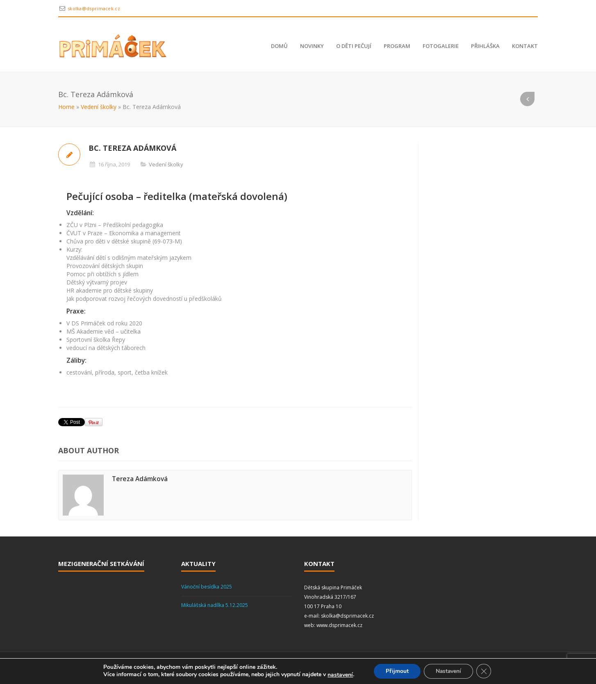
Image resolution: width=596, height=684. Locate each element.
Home (66, 107)
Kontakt (525, 46)
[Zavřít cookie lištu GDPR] (485, 671)
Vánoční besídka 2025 (206, 586)
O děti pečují (353, 46)
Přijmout (396, 671)
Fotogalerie (441, 46)
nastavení (339, 675)
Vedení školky (98, 107)
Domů (279, 46)
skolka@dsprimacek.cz (94, 8)
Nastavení (449, 671)
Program (397, 46)
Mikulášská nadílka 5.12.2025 (214, 605)
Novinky (312, 46)
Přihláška (485, 46)
